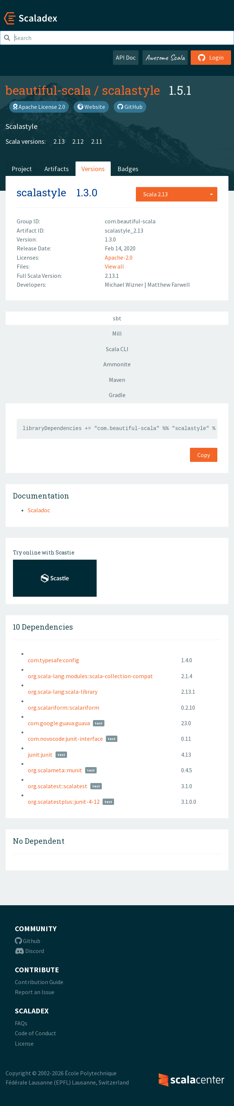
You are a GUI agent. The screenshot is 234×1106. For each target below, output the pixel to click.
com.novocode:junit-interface (65, 738)
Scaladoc (39, 510)
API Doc (126, 57)
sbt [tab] (117, 318)
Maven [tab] (117, 379)
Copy (203, 455)
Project (21, 168)
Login (211, 57)
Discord (29, 951)
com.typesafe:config (53, 660)
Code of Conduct (35, 1033)
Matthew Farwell (168, 284)
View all (114, 266)
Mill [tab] (117, 333)
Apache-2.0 (119, 257)
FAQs (21, 1023)
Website (91, 106)
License (24, 1043)
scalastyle (131, 90)
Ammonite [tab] (117, 364)
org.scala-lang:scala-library (62, 691)
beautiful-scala (48, 90)
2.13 (59, 141)
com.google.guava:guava (59, 723)
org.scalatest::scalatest (57, 786)
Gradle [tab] (117, 395)
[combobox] (176, 194)
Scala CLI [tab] (117, 349)
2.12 (78, 141)
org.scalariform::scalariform (63, 707)
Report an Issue (34, 992)
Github (27, 941)
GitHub (130, 106)
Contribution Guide (39, 982)
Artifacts (56, 168)
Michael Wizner (124, 284)
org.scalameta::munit (55, 770)
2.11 (97, 141)
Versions (93, 168)
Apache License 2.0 (39, 106)
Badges (127, 168)
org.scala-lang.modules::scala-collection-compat (90, 676)
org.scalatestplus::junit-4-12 (64, 801)
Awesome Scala (165, 57)
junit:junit (40, 754)
